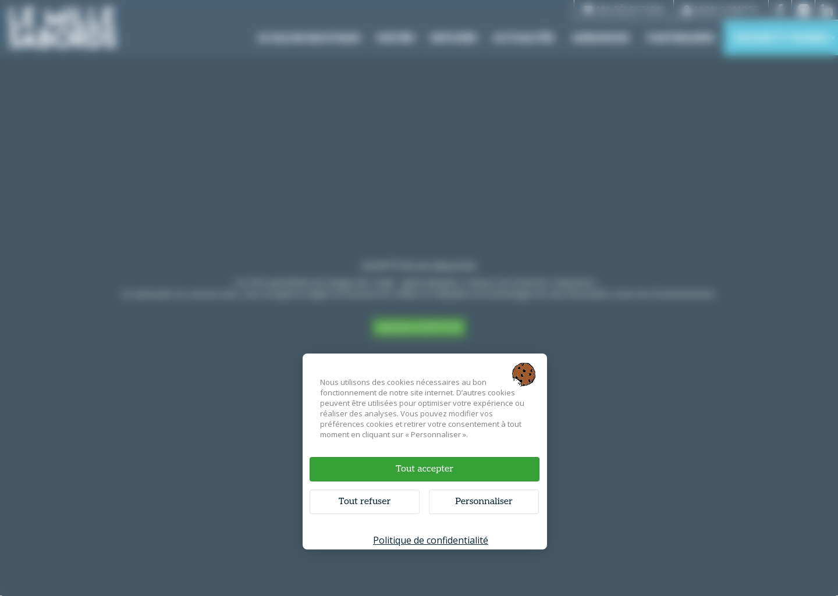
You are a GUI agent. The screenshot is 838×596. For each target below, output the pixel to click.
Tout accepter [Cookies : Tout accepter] (424, 468)
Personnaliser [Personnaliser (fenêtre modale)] (484, 501)
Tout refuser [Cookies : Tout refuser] (364, 501)
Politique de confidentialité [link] (430, 540)
